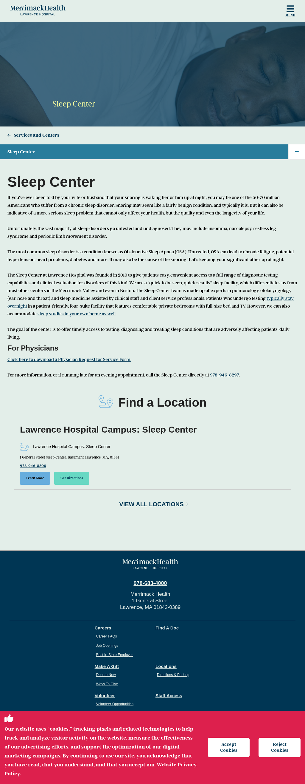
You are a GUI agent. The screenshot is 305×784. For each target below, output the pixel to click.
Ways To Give (107, 684)
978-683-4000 (150, 583)
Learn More (35, 478)
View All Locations (151, 504)
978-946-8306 (33, 466)
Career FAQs (106, 636)
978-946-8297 (224, 375)
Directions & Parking (173, 675)
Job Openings (107, 645)
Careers (103, 627)
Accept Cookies (228, 747)
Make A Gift (107, 666)
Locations (166, 666)
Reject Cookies (279, 747)
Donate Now (106, 675)
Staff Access (168, 695)
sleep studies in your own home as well (77, 314)
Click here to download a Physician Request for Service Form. (69, 359)
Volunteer (105, 695)
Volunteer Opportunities (114, 704)
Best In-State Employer (114, 655)
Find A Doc (167, 627)
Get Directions (72, 478)
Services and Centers (36, 135)
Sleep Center (156, 151)
